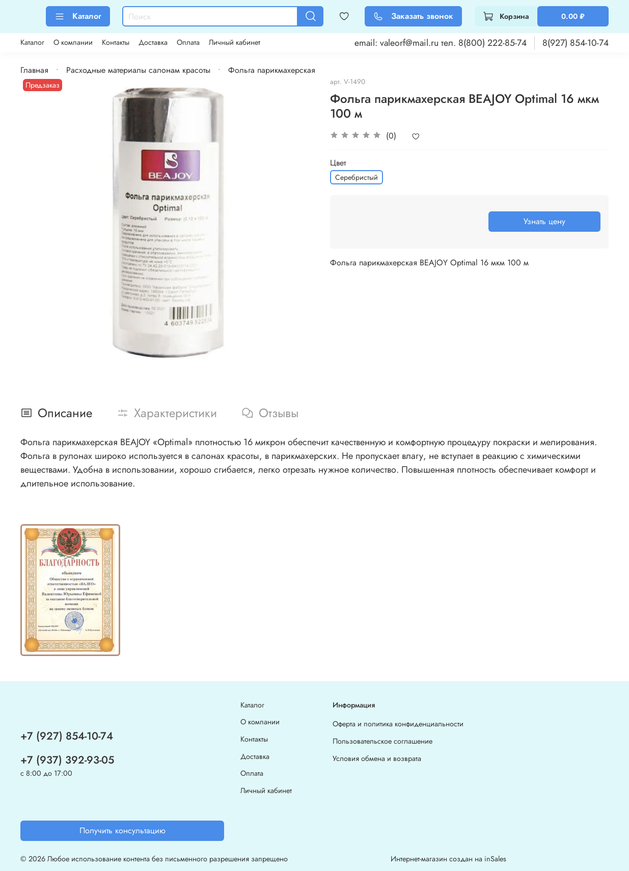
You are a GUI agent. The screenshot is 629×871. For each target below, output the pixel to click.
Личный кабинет (234, 42)
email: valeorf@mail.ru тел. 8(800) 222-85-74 (440, 42)
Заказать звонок (413, 16)
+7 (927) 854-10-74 (66, 736)
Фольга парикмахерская (271, 70)
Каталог (77, 16)
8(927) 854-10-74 (575, 42)
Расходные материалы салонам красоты (138, 70)
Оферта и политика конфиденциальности (398, 724)
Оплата (188, 42)
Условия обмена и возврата (377, 758)
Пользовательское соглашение (382, 741)
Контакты (115, 42)
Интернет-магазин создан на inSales (448, 859)
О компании (73, 42)
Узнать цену (544, 221)
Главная (34, 70)
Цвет (338, 163)
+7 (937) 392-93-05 (67, 760)
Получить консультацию (122, 830)
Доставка (153, 42)
